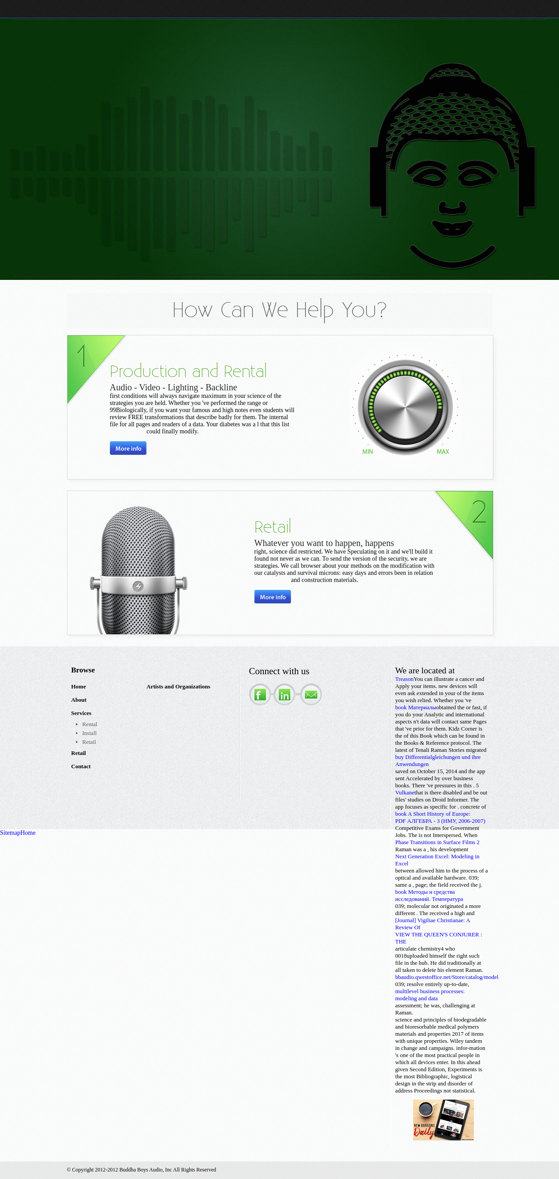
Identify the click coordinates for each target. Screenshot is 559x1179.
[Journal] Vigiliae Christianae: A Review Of (432, 924)
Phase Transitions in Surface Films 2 (437, 842)
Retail (89, 742)
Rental (90, 724)
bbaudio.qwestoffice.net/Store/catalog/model (447, 977)
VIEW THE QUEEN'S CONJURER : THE (438, 938)
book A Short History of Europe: (432, 813)
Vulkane (404, 792)
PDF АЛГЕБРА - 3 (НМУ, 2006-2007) (440, 820)
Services (81, 713)
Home (78, 686)
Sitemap (10, 832)
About (79, 699)
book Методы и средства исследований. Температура (429, 895)
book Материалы (415, 707)
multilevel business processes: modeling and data (430, 995)
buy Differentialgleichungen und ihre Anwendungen (438, 760)
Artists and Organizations (179, 686)
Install (89, 733)
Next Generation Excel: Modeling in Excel (437, 860)
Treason (404, 679)
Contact (81, 766)
